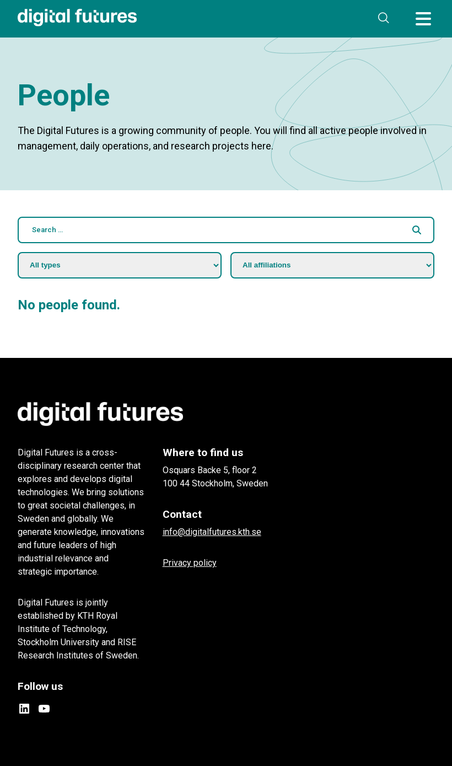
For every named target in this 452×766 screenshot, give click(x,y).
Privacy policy (190, 563)
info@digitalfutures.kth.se (212, 532)
